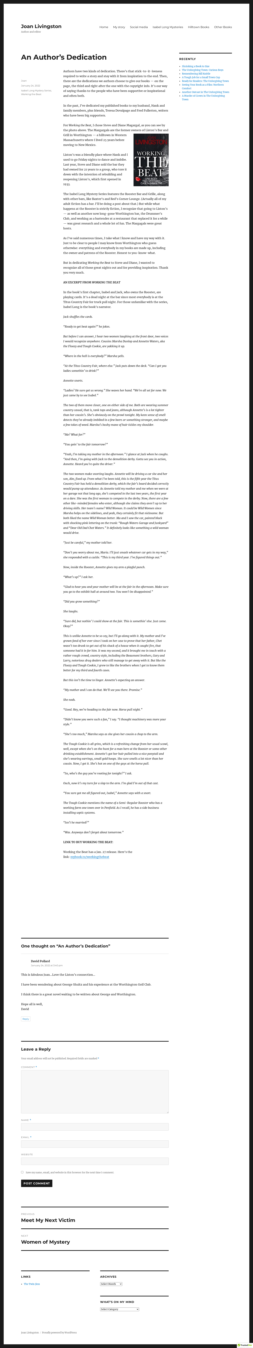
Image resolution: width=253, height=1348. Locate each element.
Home (103, 27)
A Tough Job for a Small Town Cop (201, 77)
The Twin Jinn (32, 1284)
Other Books (223, 27)
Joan (24, 80)
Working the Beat (31, 94)
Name (26, 1120)
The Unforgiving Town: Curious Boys (202, 70)
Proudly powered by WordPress (59, 1332)
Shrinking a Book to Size (195, 66)
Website (27, 1154)
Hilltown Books (198, 27)
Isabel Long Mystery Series (36, 90)
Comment (29, 1067)
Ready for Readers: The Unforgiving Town (205, 81)
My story (119, 27)
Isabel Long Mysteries (168, 27)
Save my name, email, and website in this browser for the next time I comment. (70, 1172)
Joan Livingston (41, 26)
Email (26, 1137)
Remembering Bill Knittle (196, 73)
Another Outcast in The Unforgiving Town (205, 92)
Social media (139, 27)
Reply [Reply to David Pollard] (25, 1018)
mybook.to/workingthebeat (89, 857)
